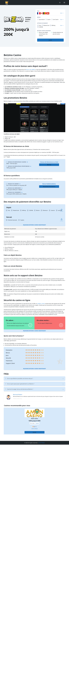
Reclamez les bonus (49, 186)
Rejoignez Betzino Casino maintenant (34, 225)
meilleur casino (41, 303)
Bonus (49, 165)
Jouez (34, 432)
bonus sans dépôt (30, 69)
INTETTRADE (41, 442)
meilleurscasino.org (17, 398)
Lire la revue (34, 428)
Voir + (62, 13)
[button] (34, 378)
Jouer (50, 40)
